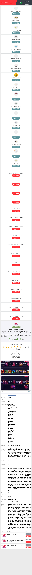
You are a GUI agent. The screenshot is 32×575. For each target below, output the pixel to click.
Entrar (27, 4)
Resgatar (16, 175)
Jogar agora (16, 326)
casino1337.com (12, 395)
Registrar (27, 1)
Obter (28, 536)
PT (21, 3)
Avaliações (16, 13)
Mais (28, 533)
